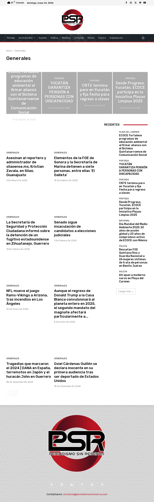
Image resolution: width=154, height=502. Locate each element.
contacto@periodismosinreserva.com (85, 486)
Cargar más (126, 258)
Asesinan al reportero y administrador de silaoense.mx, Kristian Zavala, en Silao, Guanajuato (28, 163)
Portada (59, 84)
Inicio (9, 50)
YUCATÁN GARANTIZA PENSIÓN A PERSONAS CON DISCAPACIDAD (131, 160)
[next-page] (14, 385)
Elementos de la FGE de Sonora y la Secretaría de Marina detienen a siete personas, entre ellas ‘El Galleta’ (74, 165)
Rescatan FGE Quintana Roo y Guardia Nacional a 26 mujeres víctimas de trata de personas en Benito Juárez (132, 228)
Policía (123, 220)
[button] (143, 38)
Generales (12, 153)
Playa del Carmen (24, 78)
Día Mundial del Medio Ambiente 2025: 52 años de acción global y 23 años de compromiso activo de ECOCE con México (133, 209)
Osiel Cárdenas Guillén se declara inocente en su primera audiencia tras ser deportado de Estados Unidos (75, 365)
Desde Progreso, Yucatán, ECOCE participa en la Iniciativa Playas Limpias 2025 (133, 192)
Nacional (124, 201)
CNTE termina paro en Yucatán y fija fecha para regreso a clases (132, 176)
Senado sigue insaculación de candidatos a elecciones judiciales (75, 224)
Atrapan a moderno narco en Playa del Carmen (133, 245)
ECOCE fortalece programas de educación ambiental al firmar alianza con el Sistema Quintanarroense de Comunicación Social (132, 141)
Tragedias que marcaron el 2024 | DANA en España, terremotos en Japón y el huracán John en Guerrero (27, 363)
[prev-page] (8, 385)
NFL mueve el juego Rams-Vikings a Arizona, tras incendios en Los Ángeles (27, 291)
